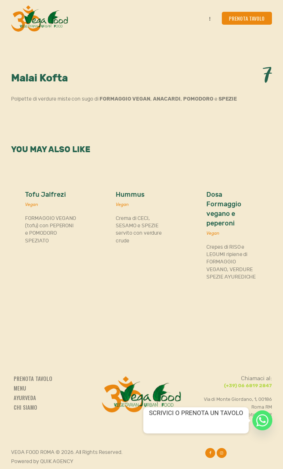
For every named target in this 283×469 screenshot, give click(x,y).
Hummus (130, 195)
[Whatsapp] (262, 420)
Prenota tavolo (33, 378)
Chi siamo (25, 407)
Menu (20, 388)
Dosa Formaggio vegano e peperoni (223, 209)
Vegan (31, 204)
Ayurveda (25, 398)
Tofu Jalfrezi (45, 195)
